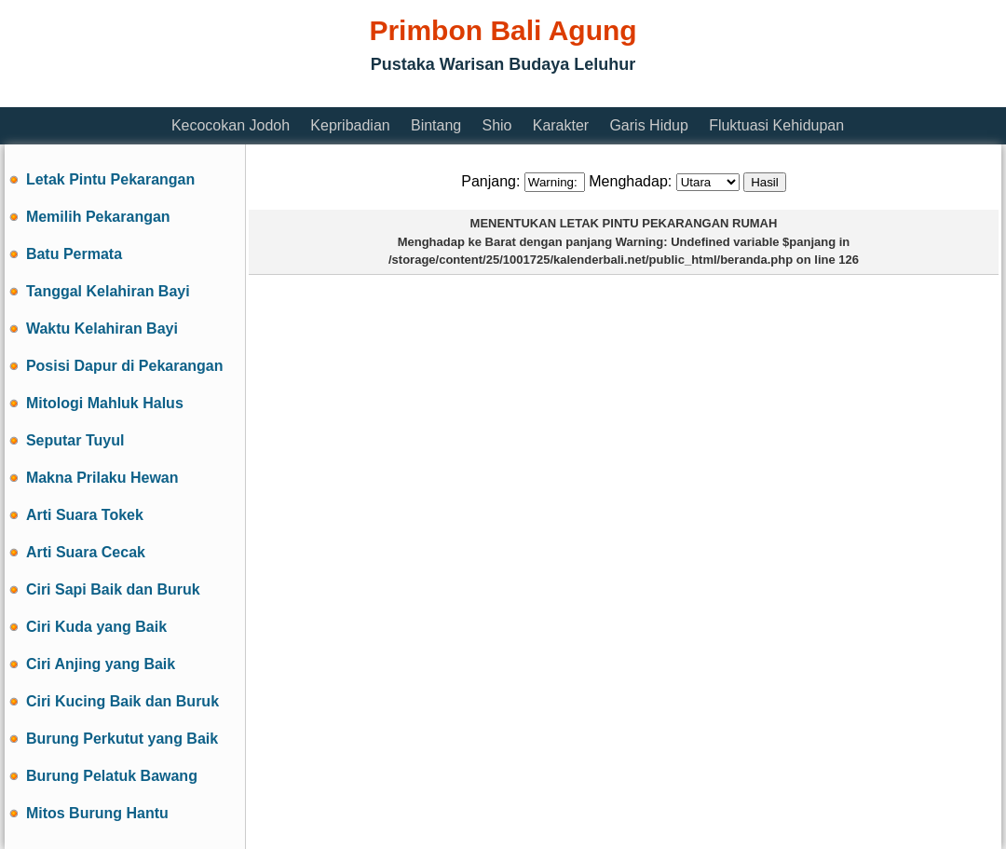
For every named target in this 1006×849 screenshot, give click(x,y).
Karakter (561, 125)
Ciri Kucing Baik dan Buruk (122, 701)
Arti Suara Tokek (84, 515)
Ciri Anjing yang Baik (100, 664)
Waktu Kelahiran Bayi (102, 328)
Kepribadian (349, 125)
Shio (496, 125)
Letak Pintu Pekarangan (110, 179)
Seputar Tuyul (75, 440)
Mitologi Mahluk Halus (105, 403)
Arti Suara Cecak (85, 552)
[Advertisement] (344, 96)
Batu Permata (74, 254)
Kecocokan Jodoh (230, 125)
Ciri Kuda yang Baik (96, 627)
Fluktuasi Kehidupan (776, 125)
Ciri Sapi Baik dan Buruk (113, 589)
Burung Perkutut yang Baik (122, 738)
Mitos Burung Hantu (97, 813)
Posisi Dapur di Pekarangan (125, 366)
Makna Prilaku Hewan (102, 478)
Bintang (436, 125)
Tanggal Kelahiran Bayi (108, 291)
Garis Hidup (648, 125)
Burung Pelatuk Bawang (111, 776)
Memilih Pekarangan (98, 217)
